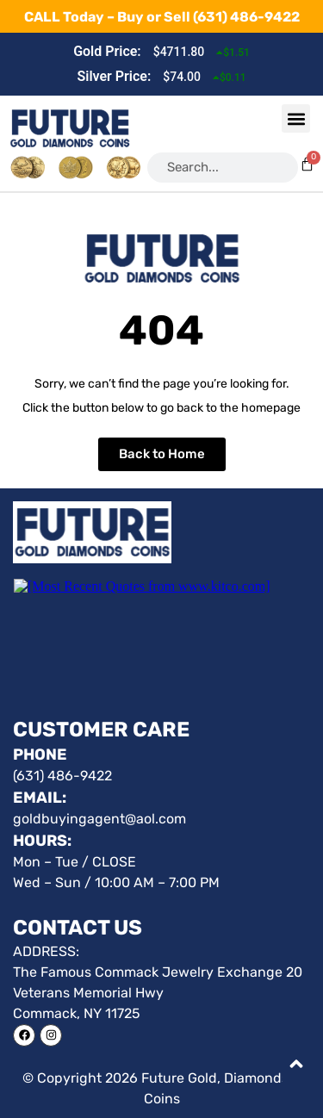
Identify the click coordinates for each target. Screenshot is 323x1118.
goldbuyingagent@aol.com (99, 819)
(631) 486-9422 (246, 17)
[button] (296, 118)
